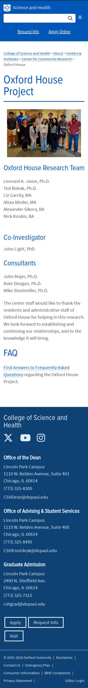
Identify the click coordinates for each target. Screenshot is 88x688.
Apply (15, 622)
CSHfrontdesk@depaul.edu (30, 550)
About (58, 53)
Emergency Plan (37, 665)
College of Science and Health (27, 53)
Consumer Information (22, 672)
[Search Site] (40, 18)
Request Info (28, 32)
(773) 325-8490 (18, 542)
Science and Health (32, 7)
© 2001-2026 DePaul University (27, 657)
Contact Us (12, 665)
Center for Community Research (47, 58)
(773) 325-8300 (18, 488)
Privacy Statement (18, 680)
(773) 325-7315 (18, 595)
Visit (14, 636)
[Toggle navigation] (80, 17)
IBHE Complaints (57, 672)
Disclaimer (64, 657)
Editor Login (74, 680)
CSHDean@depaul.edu (26, 497)
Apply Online (59, 32)
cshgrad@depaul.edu (24, 604)
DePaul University (7, 8)
